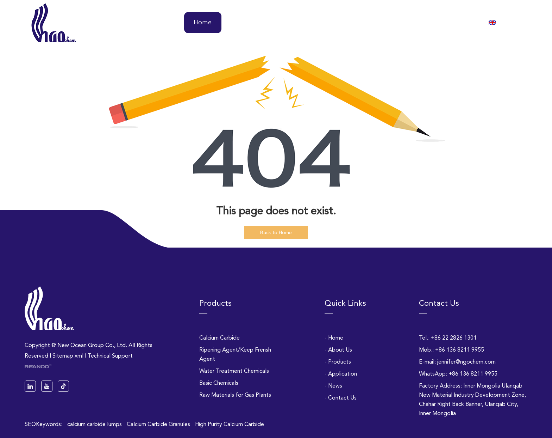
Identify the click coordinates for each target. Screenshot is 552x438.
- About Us (338, 349)
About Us (250, 22)
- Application (341, 373)
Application (355, 22)
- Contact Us (341, 397)
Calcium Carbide (219, 337)
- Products (338, 361)
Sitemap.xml (67, 355)
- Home (334, 337)
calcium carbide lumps (95, 424)
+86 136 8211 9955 (472, 373)
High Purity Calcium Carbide (229, 424)
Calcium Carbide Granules (159, 424)
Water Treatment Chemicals (234, 370)
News (404, 22)
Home (203, 22)
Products (301, 22)
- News (333, 385)
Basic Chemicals (218, 382)
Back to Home (276, 232)
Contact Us (452, 22)
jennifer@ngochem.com (466, 361)
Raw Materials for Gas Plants (235, 394)
